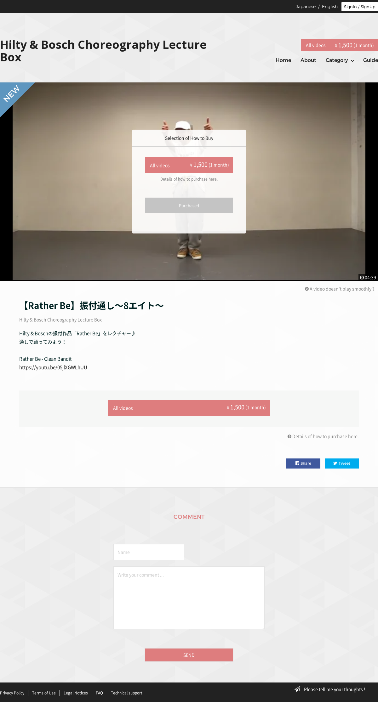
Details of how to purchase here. (189, 179)
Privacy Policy (12, 690)
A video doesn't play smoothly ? (340, 288)
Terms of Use (44, 690)
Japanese (306, 6)
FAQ (99, 690)
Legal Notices (76, 690)
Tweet (341, 461)
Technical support (126, 690)
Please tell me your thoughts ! (332, 689)
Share (303, 461)
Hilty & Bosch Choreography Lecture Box (60, 319)
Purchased (189, 205)
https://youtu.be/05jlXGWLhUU (53, 367)
